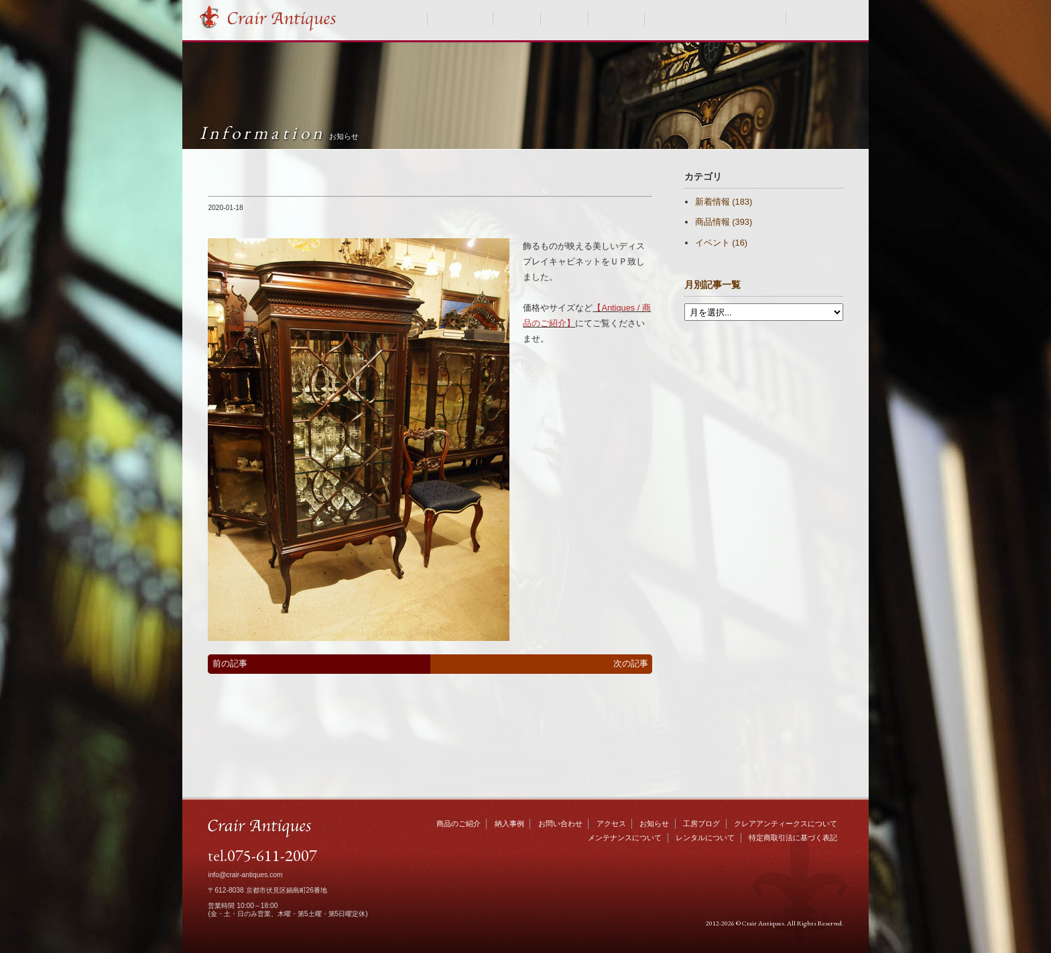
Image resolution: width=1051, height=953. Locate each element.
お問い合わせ (819, 18)
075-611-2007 (272, 855)
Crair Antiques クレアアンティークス (281, 18)
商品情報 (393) (723, 222)
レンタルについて (705, 838)
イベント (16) (721, 243)
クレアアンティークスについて (715, 18)
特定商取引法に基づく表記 (793, 838)
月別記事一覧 (712, 285)
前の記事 (229, 663)
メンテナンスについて (625, 838)
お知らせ (564, 18)
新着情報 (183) (723, 202)
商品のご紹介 (460, 18)
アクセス (611, 823)
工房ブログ (616, 18)
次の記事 (630, 663)
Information (279, 132)
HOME (408, 18)
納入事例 (517, 18)
